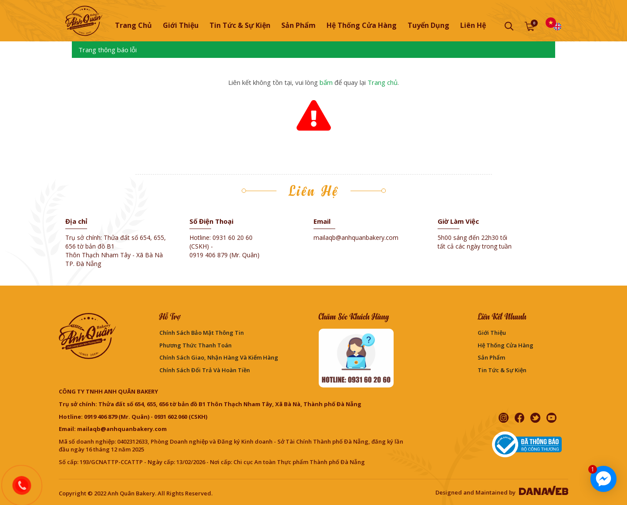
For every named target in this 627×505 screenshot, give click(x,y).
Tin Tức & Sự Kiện (502, 370)
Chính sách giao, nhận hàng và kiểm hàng (218, 357)
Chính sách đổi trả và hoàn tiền (204, 370)
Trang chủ (133, 25)
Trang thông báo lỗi (107, 49)
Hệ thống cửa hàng (505, 345)
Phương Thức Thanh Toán (195, 345)
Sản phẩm (491, 357)
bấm (326, 82)
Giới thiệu (492, 333)
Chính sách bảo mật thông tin (201, 333)
